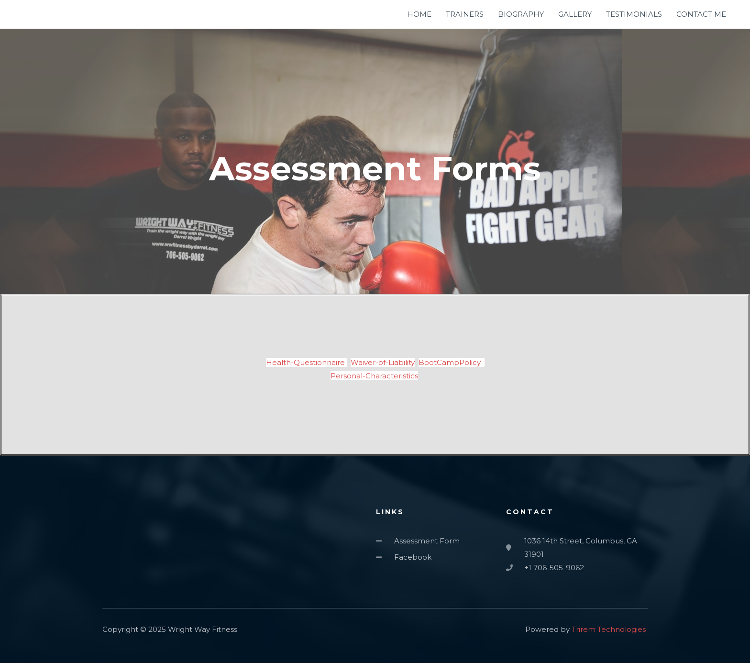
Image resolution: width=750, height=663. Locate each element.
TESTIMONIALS (634, 14)
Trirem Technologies (609, 629)
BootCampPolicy (452, 362)
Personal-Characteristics (374, 375)
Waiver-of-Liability (383, 362)
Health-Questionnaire (306, 362)
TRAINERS (465, 14)
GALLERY (575, 14)
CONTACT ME (701, 14)
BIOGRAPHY (521, 14)
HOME (419, 14)
